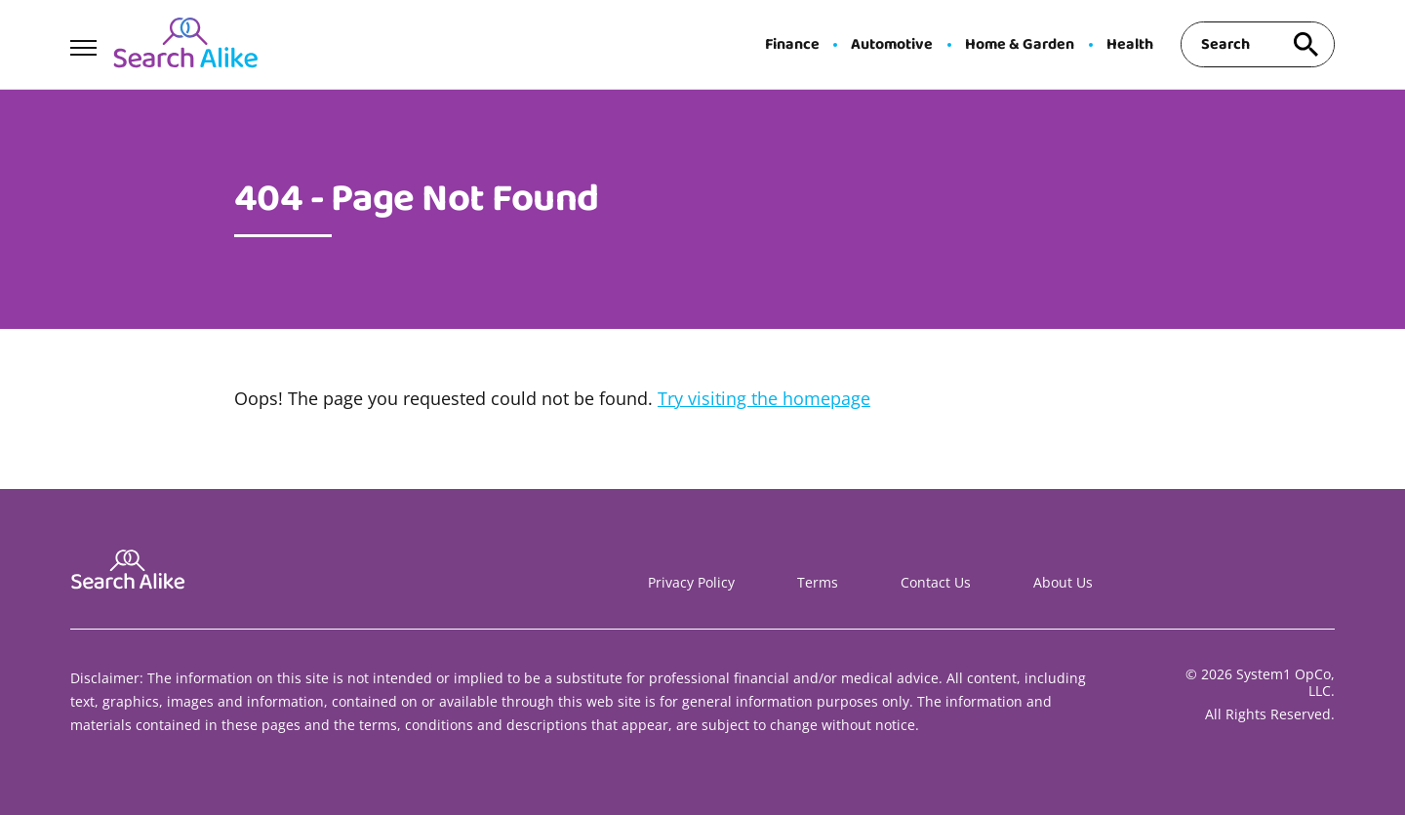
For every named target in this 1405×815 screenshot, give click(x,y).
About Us (1063, 582)
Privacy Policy (691, 582)
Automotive (892, 45)
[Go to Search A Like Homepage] (185, 45)
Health (1129, 45)
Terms (817, 582)
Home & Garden (1019, 45)
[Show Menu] (83, 43)
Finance (792, 45)
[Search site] (1305, 44)
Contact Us (936, 582)
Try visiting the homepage (764, 398)
